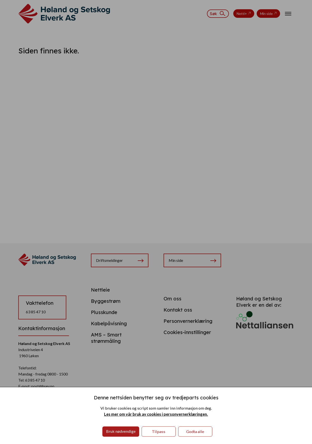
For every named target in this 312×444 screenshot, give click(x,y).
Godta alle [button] (195, 431)
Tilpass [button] (158, 431)
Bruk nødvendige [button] (121, 431)
